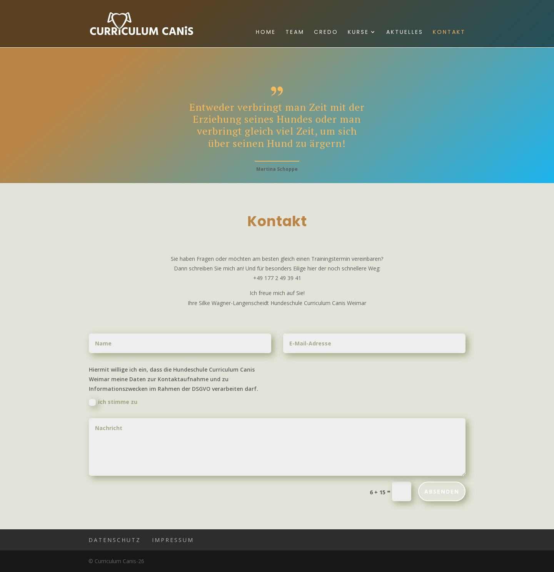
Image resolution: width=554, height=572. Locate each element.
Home (266, 32)
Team (294, 32)
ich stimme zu (113, 402)
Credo (326, 32)
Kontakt (449, 32)
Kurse (358, 32)
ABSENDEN (441, 491)
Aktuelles (404, 32)
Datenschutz (114, 540)
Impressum (173, 540)
